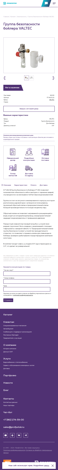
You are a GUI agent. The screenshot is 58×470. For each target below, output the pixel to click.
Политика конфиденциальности (14, 450)
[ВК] (19, 435)
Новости (8, 383)
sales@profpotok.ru (13, 427)
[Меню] (53, 3)
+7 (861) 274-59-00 (13, 420)
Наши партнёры (8, 405)
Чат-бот (7, 412)
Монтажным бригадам (10, 335)
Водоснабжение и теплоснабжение (15, 362)
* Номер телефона (8, 278)
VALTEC (51, 100)
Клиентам (8, 322)
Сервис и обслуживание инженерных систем (18, 365)
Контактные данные (10, 402)
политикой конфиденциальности (23, 295)
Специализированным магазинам (14, 325)
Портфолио (9, 375)
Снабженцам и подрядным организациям (17, 332)
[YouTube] (5, 435)
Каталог (8, 315)
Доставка (6, 368)
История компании (9, 348)
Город (5, 286)
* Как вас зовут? (8, 270)
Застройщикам (8, 329)
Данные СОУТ (8, 352)
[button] (4, 78)
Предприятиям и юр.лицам (12, 338)
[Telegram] (25, 435)
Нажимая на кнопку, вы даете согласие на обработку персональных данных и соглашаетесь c (27, 294)
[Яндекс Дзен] (12, 435)
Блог (6, 390)
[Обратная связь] (46, 3)
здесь (46, 465)
